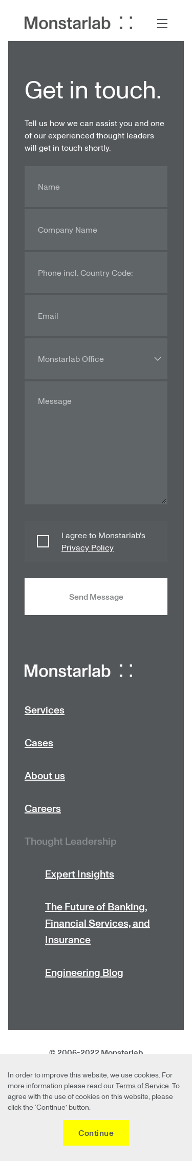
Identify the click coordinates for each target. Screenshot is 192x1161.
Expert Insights (79, 874)
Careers (43, 808)
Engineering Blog (84, 972)
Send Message (96, 596)
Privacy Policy (87, 547)
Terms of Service (142, 1085)
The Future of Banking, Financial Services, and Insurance (97, 923)
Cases (39, 742)
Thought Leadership (71, 841)
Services (45, 710)
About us (45, 775)
